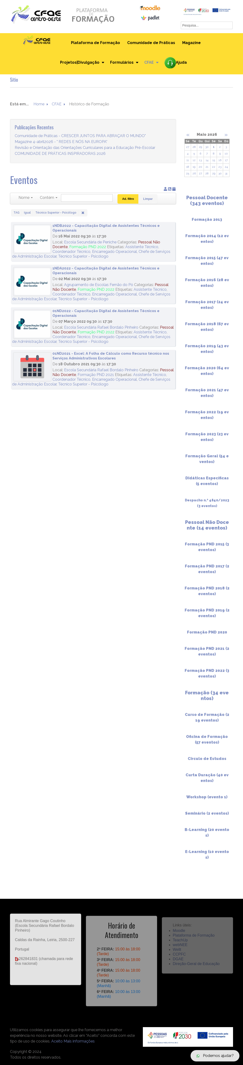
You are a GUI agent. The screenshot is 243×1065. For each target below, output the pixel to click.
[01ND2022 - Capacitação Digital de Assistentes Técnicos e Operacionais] (32, 324)
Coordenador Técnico (71, 251)
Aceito (57, 1041)
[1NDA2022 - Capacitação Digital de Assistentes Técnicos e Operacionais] (32, 281)
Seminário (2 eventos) (207, 816)
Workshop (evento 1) (207, 800)
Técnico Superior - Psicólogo (83, 256)
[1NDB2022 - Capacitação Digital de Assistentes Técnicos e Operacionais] (32, 238)
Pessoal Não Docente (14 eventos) (207, 528)
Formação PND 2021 (96, 374)
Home (38, 104)
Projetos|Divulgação (79, 62)
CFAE (149, 62)
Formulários (122, 62)
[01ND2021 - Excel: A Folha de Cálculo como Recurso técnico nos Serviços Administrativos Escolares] (32, 366)
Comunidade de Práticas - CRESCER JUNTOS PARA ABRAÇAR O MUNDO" (80, 136)
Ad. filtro (128, 199)
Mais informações (79, 1041)
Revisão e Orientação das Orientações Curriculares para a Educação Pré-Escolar (85, 148)
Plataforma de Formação (95, 42)
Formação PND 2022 (87, 247)
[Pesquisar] (87, 198)
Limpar (148, 199)
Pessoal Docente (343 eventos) (207, 203)
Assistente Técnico (141, 247)
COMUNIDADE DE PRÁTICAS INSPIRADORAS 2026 (60, 154)
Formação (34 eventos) (207, 698)
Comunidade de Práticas (151, 42)
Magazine (191, 42)
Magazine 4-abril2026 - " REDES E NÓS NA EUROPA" (61, 142)
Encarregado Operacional (114, 251)
